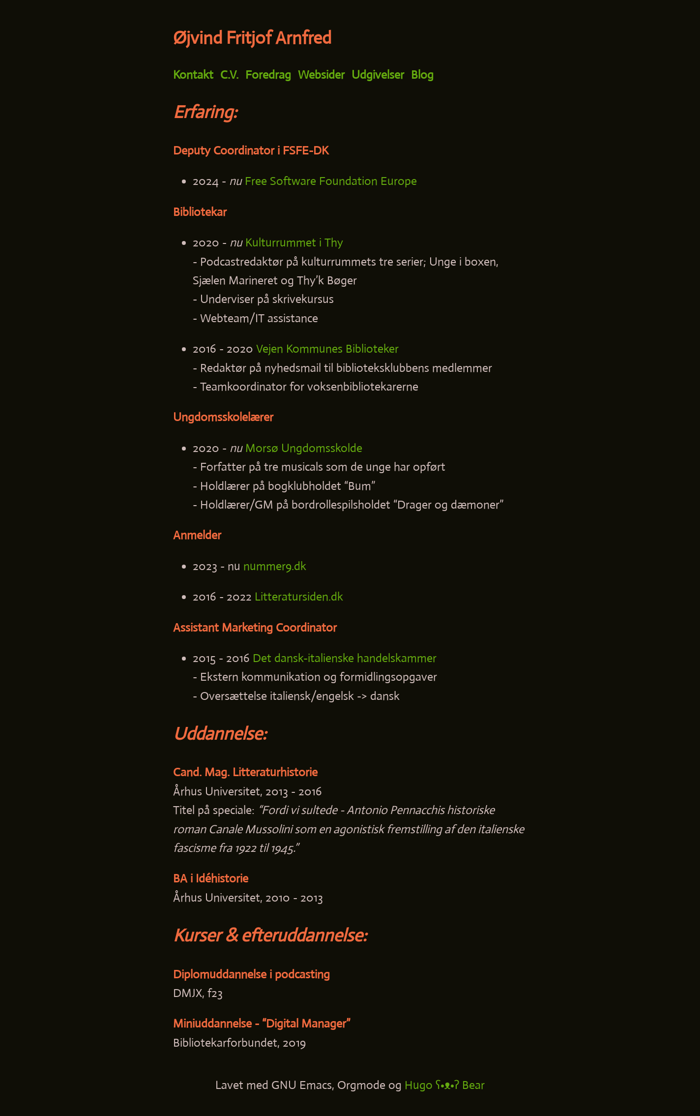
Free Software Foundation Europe (331, 181)
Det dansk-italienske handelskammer (345, 658)
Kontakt (193, 74)
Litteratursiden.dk (299, 596)
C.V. (229, 74)
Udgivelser (377, 74)
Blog (422, 74)
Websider (321, 74)
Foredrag (268, 74)
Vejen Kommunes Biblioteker (327, 348)
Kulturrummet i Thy (294, 242)
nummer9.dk (274, 566)
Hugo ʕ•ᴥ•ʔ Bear (445, 1085)
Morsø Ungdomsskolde (303, 448)
